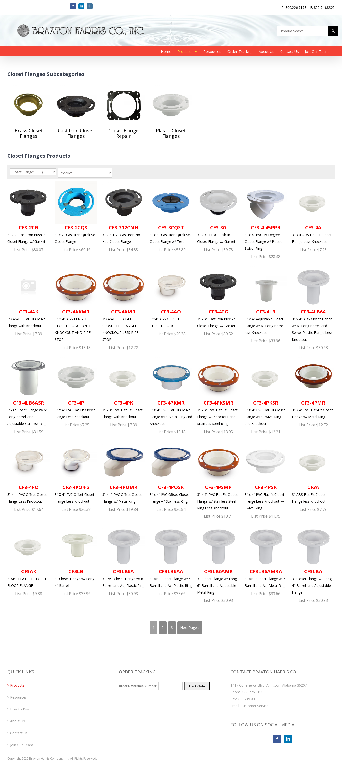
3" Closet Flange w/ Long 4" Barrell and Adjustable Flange (313, 560)
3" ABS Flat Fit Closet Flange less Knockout (313, 472)
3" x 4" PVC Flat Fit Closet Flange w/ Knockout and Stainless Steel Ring (218, 391)
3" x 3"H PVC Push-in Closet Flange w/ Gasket (218, 212)
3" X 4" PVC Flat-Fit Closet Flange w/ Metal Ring (313, 387)
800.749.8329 (248, 699)
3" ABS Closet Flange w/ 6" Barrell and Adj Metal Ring (266, 556)
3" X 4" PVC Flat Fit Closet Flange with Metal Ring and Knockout (171, 391)
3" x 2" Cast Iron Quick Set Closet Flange (76, 212)
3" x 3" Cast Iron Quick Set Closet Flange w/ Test (171, 212)
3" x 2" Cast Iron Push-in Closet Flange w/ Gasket (28, 212)
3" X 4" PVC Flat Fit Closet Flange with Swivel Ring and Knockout (266, 391)
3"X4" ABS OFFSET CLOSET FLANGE (171, 296)
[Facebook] (277, 739)
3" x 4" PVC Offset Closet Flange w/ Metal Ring (123, 472)
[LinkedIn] (288, 739)
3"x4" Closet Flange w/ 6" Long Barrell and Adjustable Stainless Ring (28, 391)
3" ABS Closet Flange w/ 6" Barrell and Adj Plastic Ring (171, 556)
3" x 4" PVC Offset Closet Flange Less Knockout (28, 472)
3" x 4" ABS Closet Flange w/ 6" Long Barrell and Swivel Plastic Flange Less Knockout (313, 303)
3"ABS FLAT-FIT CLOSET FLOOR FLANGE (28, 556)
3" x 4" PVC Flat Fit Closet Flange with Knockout (123, 387)
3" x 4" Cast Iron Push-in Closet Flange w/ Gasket (218, 296)
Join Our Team (21, 745)
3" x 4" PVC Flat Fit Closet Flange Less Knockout (76, 387)
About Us (17, 721)
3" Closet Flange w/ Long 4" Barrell (76, 556)
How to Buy (19, 709)
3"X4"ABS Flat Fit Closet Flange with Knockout (28, 296)
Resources (18, 697)
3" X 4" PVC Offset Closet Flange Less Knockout (76, 472)
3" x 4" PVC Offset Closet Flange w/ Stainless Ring (171, 472)
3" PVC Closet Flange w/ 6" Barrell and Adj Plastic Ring (123, 556)
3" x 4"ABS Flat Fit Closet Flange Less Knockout (313, 212)
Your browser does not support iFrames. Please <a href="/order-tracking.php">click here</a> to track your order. (171, 700)
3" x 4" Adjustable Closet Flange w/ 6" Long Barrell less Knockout (266, 300)
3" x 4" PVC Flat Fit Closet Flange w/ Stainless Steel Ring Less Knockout (218, 475)
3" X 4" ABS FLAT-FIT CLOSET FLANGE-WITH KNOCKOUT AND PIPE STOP (76, 303)
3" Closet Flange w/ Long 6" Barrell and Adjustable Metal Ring (218, 560)
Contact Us (19, 733)
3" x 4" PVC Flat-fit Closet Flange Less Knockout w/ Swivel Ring (266, 475)
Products (17, 685)
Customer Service (254, 705)
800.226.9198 (252, 692)
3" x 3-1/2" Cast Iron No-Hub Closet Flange (123, 212)
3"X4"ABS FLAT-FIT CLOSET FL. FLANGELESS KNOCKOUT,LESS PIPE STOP (123, 303)
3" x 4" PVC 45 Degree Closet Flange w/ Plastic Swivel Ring (266, 216)
